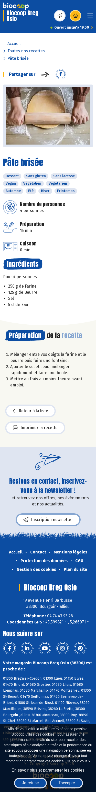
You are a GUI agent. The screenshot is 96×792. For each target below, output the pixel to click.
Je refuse (30, 783)
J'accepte (66, 783)
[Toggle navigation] (90, 17)
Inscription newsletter (48, 519)
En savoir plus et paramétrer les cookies (48, 770)
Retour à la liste (30, 410)
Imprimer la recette (35, 427)
